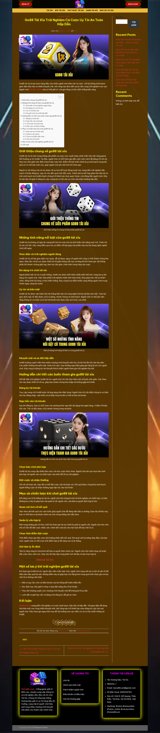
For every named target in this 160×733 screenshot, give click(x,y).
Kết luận (25, 145)
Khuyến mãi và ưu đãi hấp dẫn (37, 113)
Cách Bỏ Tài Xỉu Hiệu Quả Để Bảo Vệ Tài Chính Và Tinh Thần (127, 52)
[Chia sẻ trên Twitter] (60, 622)
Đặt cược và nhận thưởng (35, 126)
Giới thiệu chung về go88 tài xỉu (34, 100)
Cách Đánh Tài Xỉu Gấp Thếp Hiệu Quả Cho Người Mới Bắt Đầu (127, 82)
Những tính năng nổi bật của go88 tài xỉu (38, 103)
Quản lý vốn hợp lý (32, 134)
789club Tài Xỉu (44, 559)
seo (75, 31)
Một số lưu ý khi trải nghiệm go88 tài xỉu (37, 142)
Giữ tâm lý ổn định (32, 139)
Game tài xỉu (92, 10)
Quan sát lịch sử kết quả (34, 131)
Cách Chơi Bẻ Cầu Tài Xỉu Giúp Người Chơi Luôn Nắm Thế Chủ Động (128, 73)
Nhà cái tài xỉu (106, 10)
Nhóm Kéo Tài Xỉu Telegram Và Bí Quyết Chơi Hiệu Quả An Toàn (128, 62)
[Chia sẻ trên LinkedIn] (72, 622)
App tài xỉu (60, 10)
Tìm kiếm (119, 17)
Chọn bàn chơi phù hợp (34, 124)
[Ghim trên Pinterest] (68, 622)
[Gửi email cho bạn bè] (64, 622)
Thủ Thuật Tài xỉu (75, 10)
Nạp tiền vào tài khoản (34, 121)
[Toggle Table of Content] (59, 97)
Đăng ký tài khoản (32, 118)
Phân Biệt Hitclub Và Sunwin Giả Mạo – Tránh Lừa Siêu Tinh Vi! (128, 42)
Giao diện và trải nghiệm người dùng (38, 105)
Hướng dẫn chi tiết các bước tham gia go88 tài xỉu (42, 116)
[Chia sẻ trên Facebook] (56, 622)
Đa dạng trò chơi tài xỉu (34, 108)
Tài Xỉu (50, 10)
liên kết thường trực (83, 631)
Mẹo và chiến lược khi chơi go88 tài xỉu (37, 129)
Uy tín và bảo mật (32, 111)
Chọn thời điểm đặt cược (35, 136)
